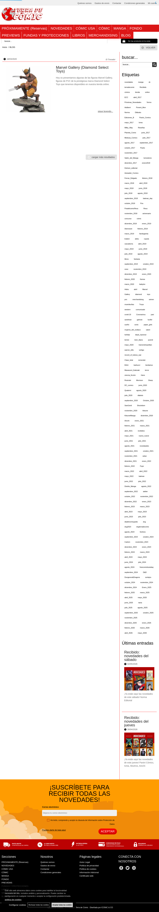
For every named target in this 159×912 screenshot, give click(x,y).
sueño (127, 325)
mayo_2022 (129, 476)
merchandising (138, 299)
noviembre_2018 (131, 213)
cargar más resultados (103, 157)
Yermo (149, 102)
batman (142, 476)
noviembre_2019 (140, 269)
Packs (142, 148)
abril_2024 (128, 557)
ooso (126, 269)
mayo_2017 (129, 122)
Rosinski (128, 380)
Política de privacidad (89, 865)
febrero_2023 (130, 506)
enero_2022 (146, 461)
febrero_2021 (130, 426)
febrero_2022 (130, 466)
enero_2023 (146, 501)
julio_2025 (128, 608)
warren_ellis (129, 350)
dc (150, 82)
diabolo (140, 395)
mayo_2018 (129, 188)
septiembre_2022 (131, 491)
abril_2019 (142, 244)
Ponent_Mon (141, 107)
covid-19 (128, 314)
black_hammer (140, 335)
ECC (126, 97)
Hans (143, 375)
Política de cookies (88, 869)
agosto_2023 (129, 532)
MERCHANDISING (103, 35)
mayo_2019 (129, 249)
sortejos (148, 577)
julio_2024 (142, 562)
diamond (138, 294)
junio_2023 (129, 517)
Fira (141, 203)
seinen (151, 299)
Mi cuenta (152, 3)
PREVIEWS (11, 35)
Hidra (127, 289)
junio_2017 (145, 133)
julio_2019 (128, 254)
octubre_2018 (130, 203)
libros (127, 259)
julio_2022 (142, 481)
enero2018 (146, 163)
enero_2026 (146, 623)
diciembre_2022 (131, 501)
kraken (127, 239)
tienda (137, 92)
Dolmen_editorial (131, 168)
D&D (145, 572)
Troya (141, 304)
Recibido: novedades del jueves (136, 721)
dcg (144, 522)
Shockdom (141, 405)
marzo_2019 (129, 234)
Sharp (150, 380)
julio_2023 (142, 517)
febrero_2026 (130, 628)
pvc (126, 299)
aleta (137, 239)
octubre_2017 (130, 148)
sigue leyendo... (105, 111)
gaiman (139, 320)
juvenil (150, 340)
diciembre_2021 (131, 461)
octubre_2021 (148, 451)
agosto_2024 (129, 567)
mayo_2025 (142, 597)
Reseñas (141, 128)
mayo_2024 (142, 557)
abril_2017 (137, 97)
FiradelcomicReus (131, 208)
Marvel (145, 289)
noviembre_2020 (131, 411)
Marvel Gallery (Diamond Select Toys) (82, 69)
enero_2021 (139, 421)
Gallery (127, 294)
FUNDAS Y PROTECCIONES (46, 35)
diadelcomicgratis (131, 522)
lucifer (150, 320)
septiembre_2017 (146, 143)
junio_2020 (143, 385)
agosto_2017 (129, 143)
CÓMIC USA (85, 28)
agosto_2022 (146, 486)
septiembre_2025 (131, 613)
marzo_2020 (129, 284)
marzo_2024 (144, 552)
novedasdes (144, 446)
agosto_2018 (143, 193)
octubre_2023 (148, 537)
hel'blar (127, 335)
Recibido (143, 87)
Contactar (116, 3)
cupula (146, 239)
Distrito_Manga (130, 486)
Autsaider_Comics (131, 173)
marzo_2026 (144, 628)
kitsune (145, 411)
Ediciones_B (129, 117)
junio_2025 (129, 603)
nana (140, 603)
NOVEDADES (61, 28)
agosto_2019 (143, 254)
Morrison (139, 380)
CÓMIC (104, 28)
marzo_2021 (144, 426)
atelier (145, 491)
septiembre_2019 (131, 264)
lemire (127, 340)
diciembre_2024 (131, 587)
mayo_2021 (129, 436)
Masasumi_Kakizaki (132, 370)
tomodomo (148, 158)
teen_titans (138, 340)
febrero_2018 (147, 178)
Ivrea (141, 122)
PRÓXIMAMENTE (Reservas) (24, 28)
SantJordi (128, 405)
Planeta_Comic (130, 133)
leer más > (149, 708)
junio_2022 (129, 481)
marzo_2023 (144, 506)
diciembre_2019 (131, 274)
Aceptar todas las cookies (62, 905)
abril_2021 (128, 431)
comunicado (140, 309)
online (147, 92)
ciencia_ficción (130, 375)
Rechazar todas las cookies (39, 905)
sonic (136, 325)
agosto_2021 (129, 446)
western (128, 309)
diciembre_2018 (131, 224)
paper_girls (148, 325)
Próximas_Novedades (133, 102)
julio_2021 (142, 441)
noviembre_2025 (131, 618)
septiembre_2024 (131, 572)
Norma (127, 112)
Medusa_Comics (131, 138)
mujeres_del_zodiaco (133, 330)
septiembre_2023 (131, 537)
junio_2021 (129, 441)
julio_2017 (146, 138)
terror (147, 370)
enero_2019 (146, 224)
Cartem (127, 542)
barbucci (137, 365)
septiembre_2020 (131, 400)
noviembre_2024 (146, 582)
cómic (139, 219)
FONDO (136, 28)
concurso (128, 219)
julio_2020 (128, 395)
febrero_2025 (130, 592)
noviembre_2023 (141, 542)
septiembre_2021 (131, 451)
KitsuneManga (130, 416)
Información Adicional (89, 872)
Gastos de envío (102, 3)
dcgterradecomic (142, 527)
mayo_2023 (142, 512)
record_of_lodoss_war (133, 355)
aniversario (147, 213)
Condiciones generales (134, 3)
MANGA (120, 28)
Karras (142, 279)
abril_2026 (128, 633)
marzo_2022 (129, 471)
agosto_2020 (141, 390)
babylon (142, 284)
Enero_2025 (146, 587)
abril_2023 (128, 512)
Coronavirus (140, 314)
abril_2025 (128, 597)
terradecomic (129, 87)
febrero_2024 (130, 552)
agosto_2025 (143, 608)
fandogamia (143, 234)
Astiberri (128, 107)
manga (140, 82)
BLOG (126, 35)
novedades (129, 82)
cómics (127, 92)
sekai (145, 456)
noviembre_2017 (131, 153)
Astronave (128, 229)
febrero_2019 (143, 229)
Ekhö (126, 365)
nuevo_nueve (144, 436)
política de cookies (13, 900)
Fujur (142, 466)
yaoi (152, 314)
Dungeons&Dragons (132, 577)
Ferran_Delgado (131, 178)
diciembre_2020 (147, 416)
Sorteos (143, 532)
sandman (128, 320)
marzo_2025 (144, 592)
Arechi (127, 421)
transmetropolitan (145, 345)
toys (148, 294)
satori (148, 330)
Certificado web (86, 876)
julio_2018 (128, 193)
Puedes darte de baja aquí (54, 830)
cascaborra (129, 244)
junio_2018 (143, 188)
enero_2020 (146, 274)
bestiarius (149, 365)
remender (141, 360)
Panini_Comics (145, 117)
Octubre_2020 (148, 400)
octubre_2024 (130, 582)
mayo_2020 (129, 345)
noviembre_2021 (131, 456)
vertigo (141, 350)
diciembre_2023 (131, 547)
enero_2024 (146, 547)
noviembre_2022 (146, 496)
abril (135, 289)
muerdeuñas (129, 304)
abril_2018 (143, 183)
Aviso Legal (85, 862)
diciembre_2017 (131, 163)
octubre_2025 (148, 613)
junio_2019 (143, 249)
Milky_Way (129, 128)
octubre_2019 (148, 264)
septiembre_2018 (131, 198)
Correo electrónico (50, 807)
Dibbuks (138, 112)
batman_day (147, 198)
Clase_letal (129, 360)
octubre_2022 (130, 496)
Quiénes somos (84, 3)
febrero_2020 (130, 279)
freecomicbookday (147, 567)
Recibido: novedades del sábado (136, 656)
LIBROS (79, 35)
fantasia (137, 259)
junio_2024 (129, 562)
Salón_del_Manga (131, 158)
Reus (145, 208)
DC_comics (129, 385)
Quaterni (128, 390)
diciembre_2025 (131, 623)
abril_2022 (143, 471)
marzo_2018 (129, 183)
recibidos (141, 431)
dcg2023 (128, 527)
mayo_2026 (142, 633)
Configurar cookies (17, 905)
